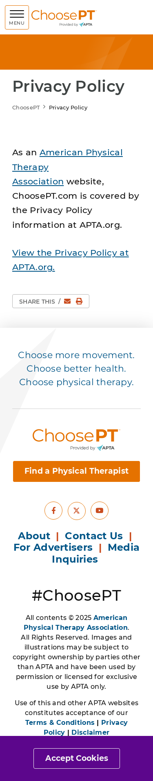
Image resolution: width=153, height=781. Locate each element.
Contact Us (94, 536)
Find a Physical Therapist (76, 471)
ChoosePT (26, 107)
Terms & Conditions (60, 723)
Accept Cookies (76, 758)
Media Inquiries (96, 553)
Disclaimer (90, 732)
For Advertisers (54, 547)
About (34, 536)
